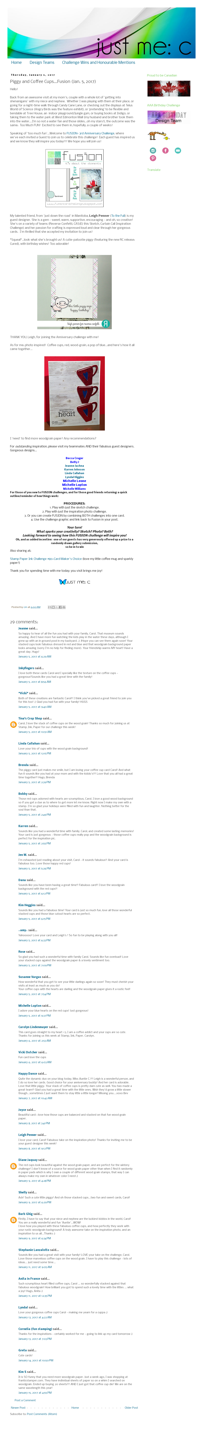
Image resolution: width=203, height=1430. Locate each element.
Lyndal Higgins (74, 477)
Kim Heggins (27, 905)
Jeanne (23, 628)
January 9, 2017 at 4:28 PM (34, 1180)
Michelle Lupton (29, 1005)
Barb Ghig (25, 1214)
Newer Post (18, 1407)
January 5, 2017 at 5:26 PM (34, 868)
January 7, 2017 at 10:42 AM (35, 1098)
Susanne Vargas (29, 977)
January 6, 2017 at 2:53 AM (34, 1040)
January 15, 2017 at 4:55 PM (35, 1392)
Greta (22, 1350)
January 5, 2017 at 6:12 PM (34, 893)
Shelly (22, 1192)
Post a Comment (25, 1400)
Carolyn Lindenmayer (33, 1027)
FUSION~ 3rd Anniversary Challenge (90, 133)
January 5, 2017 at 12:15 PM (34, 753)
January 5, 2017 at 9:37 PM (34, 1015)
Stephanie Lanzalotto (33, 1250)
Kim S (22, 1372)
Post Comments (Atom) (42, 1414)
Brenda (23, 765)
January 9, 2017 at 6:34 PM (34, 1238)
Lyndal (23, 1307)
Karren (23, 826)
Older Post (131, 1407)
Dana (22, 880)
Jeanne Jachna (74, 466)
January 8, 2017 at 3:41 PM (34, 1123)
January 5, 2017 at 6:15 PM (34, 918)
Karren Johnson (74, 469)
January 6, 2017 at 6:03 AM (34, 1062)
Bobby (22, 794)
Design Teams (42, 63)
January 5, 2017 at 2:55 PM (34, 843)
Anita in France (29, 1278)
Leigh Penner (27, 1135)
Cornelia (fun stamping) (35, 1329)
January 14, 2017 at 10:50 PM (35, 1360)
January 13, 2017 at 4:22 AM (35, 1317)
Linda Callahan (74, 473)
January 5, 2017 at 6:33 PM (34, 940)
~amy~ (23, 930)
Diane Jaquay (27, 1160)
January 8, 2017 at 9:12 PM (34, 1148)
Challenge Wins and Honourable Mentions (98, 63)
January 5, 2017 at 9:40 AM (34, 707)
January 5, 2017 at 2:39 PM (34, 782)
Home (16, 63)
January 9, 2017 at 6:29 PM (34, 1202)
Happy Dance (27, 1073)
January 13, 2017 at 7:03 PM (35, 1339)
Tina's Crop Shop (30, 718)
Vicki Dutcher (27, 1052)
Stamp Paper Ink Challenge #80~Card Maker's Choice (46, 559)
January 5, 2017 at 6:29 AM (34, 656)
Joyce (22, 1110)
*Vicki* (23, 693)
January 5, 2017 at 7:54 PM (34, 994)
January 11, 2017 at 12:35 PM (35, 1296)
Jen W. (22, 855)
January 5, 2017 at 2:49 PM (34, 814)
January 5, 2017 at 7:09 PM (34, 965)
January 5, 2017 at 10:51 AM (35, 732)
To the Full (118, 215)
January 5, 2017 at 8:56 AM (34, 681)
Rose (21, 951)
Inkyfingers (26, 668)
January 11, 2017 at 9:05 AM (35, 1267)
